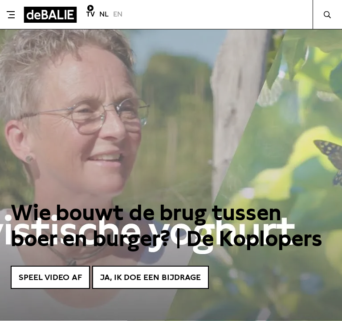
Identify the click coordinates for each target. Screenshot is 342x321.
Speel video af (50, 277)
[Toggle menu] (11, 14)
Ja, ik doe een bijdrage (150, 277)
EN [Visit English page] (117, 14)
